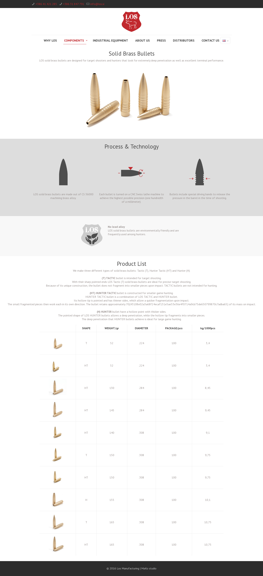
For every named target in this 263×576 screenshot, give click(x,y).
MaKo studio (148, 568)
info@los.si (97, 4)
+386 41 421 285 (46, 4)
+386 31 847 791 (73, 4)
